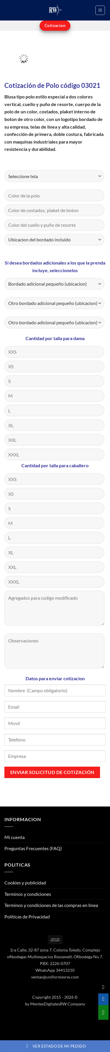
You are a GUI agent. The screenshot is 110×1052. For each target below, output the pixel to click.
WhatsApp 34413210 (55, 970)
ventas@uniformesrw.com (55, 976)
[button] (100, 10)
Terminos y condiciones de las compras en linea (51, 905)
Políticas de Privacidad (27, 916)
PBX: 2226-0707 (55, 963)
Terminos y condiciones (27, 894)
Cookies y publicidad (25, 882)
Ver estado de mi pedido (55, 1046)
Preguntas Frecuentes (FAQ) (33, 848)
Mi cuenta (14, 837)
